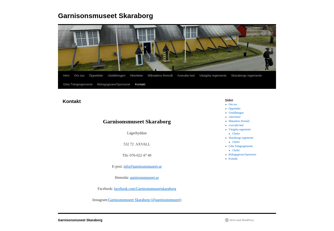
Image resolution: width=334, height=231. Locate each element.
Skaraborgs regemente (246, 75)
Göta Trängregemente (78, 84)
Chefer (236, 133)
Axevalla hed (186, 75)
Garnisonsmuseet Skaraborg (105, 15)
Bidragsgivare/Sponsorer (113, 84)
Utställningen (116, 75)
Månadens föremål (160, 75)
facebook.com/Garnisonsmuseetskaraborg (145, 189)
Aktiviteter (136, 75)
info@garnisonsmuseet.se (143, 166)
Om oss (79, 75)
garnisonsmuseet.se (144, 178)
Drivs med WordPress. (242, 220)
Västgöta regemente (212, 75)
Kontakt (140, 84)
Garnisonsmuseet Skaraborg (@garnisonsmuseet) (144, 200)
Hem (66, 75)
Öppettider (96, 75)
